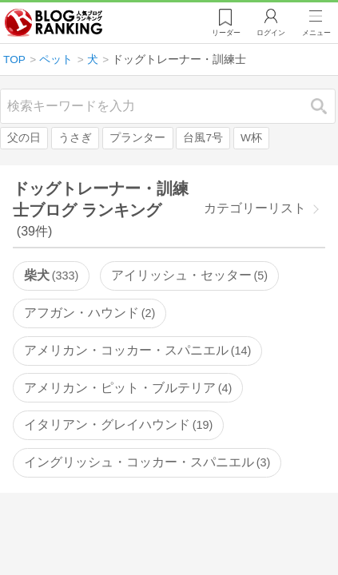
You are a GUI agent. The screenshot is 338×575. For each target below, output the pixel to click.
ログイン (270, 33)
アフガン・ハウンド (89, 312)
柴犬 (51, 275)
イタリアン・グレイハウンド (118, 424)
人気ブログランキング (53, 23)
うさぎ (75, 138)
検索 (327, 106)
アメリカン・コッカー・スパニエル (137, 350)
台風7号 (203, 138)
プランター (137, 138)
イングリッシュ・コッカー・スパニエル (147, 462)
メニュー (316, 33)
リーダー (226, 33)
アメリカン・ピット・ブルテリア (128, 388)
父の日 (24, 138)
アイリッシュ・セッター (189, 275)
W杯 (251, 138)
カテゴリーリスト (255, 208)
